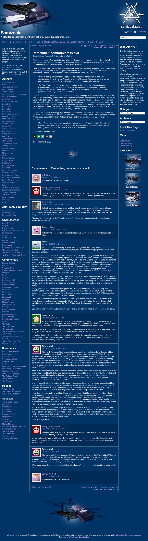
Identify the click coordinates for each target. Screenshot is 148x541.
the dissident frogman (11, 190)
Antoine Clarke (8, 92)
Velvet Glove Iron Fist (11, 341)
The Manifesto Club (10, 250)
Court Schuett (7, 104)
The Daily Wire (8, 326)
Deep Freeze (7, 409)
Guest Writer (7, 126)
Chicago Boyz (8, 268)
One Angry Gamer (9, 213)
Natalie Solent (8, 158)
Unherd (5, 339)
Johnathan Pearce (9, 143)
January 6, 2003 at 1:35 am (53, 476)
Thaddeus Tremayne (10, 187)
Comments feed (126, 143)
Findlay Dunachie (9, 116)
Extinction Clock (8, 414)
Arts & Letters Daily (10, 402)
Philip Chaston (8, 173)
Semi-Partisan (8, 317)
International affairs (63, 56)
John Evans (7, 141)
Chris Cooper (7, 99)
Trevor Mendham (9, 195)
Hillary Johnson (8, 133)
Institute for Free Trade (11, 369)
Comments (142, 32)
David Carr (6, 111)
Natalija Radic (8, 160)
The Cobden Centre (10, 376)
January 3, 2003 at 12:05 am (54, 348)
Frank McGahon (8, 119)
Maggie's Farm (8, 302)
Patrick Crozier (8, 165)
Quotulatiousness (9, 314)
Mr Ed (4, 155)
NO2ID (5, 235)
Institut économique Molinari (14, 366)
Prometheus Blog (9, 215)
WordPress (73, 537)
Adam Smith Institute (10, 351)
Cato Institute (7, 356)
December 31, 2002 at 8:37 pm (54, 190)
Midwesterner (7, 153)
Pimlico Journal (8, 243)
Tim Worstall (7, 334)
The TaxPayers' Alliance (12, 252)
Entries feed (125, 141)
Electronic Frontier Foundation (14, 230)
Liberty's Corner (8, 233)
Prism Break (7, 245)
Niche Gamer (7, 210)
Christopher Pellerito (10, 102)
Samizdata (11, 32)
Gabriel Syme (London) (43, 56)
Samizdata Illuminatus (11, 178)
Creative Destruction (10, 361)
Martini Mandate (8, 424)
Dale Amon (6, 106)
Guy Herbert (7, 131)
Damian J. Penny (9, 280)
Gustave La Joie (8, 128)
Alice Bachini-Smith (10, 87)
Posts (129, 32)
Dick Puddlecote (8, 285)
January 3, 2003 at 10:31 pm (54, 451)
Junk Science (7, 421)
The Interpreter (8, 431)
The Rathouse (8, 434)
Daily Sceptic (7, 225)
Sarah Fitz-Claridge (10, 180)
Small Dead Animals (10, 319)
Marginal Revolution (10, 371)
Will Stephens (7, 200)
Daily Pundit (7, 277)
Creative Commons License (128, 535)
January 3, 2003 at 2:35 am (53, 429)
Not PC (5, 307)
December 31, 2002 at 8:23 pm (54, 177)
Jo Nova (5, 419)
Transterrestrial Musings (12, 336)
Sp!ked (5, 321)
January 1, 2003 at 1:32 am (53, 244)
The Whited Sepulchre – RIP (14, 331)
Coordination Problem (11, 359)
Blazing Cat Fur (8, 263)
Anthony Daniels (42, 71)
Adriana (46, 175)
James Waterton (9, 138)
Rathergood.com (9, 429)
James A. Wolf (49, 474)
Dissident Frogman (10, 287)
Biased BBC (7, 407)
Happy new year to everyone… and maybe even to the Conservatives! (99, 46)
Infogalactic (7, 417)
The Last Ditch (8, 329)
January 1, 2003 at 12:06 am (54, 229)
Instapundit (6, 297)
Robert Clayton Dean (11, 175)
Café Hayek (7, 354)
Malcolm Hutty (8, 151)
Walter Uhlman (8, 197)
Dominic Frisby (8, 290)
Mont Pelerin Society (10, 374)
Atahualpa (84, 537)
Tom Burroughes (9, 192)
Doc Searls (6, 412)
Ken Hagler (47, 202)
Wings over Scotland (10, 394)
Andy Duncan (7, 89)
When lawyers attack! (41, 45)
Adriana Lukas (8, 82)
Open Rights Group (10, 240)
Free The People (9, 295)
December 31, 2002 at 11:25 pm (55, 204)
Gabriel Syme (7, 124)
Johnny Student (8, 146)
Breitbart (5, 265)
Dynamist (6, 292)
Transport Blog (8, 436)
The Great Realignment (11, 391)
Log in (122, 138)
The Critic (6, 324)
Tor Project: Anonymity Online (14, 255)
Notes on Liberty (9, 238)
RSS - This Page (127, 130)
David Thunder (8, 228)
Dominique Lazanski (10, 114)
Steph (4, 185)
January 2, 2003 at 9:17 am (53, 318)
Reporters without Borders (13, 247)
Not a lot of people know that (14, 426)
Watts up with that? (10, 439)
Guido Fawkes (8, 389)
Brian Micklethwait (9, 97)
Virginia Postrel (8, 344)
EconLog (6, 364)
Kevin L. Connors (9, 148)
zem (4, 202)
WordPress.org (126, 146)
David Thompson (9, 282)
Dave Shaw (7, 109)
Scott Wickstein (8, 182)
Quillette (5, 312)
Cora (4, 275)
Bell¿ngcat (6, 404)
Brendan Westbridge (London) (14, 94)
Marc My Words (8, 304)
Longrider (6, 299)
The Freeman (7, 378)
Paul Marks (6, 168)
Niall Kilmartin (7, 163)
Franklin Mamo (8, 121)
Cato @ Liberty (8, 223)
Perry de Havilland (9, 170)
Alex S (5, 84)
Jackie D (5, 136)
